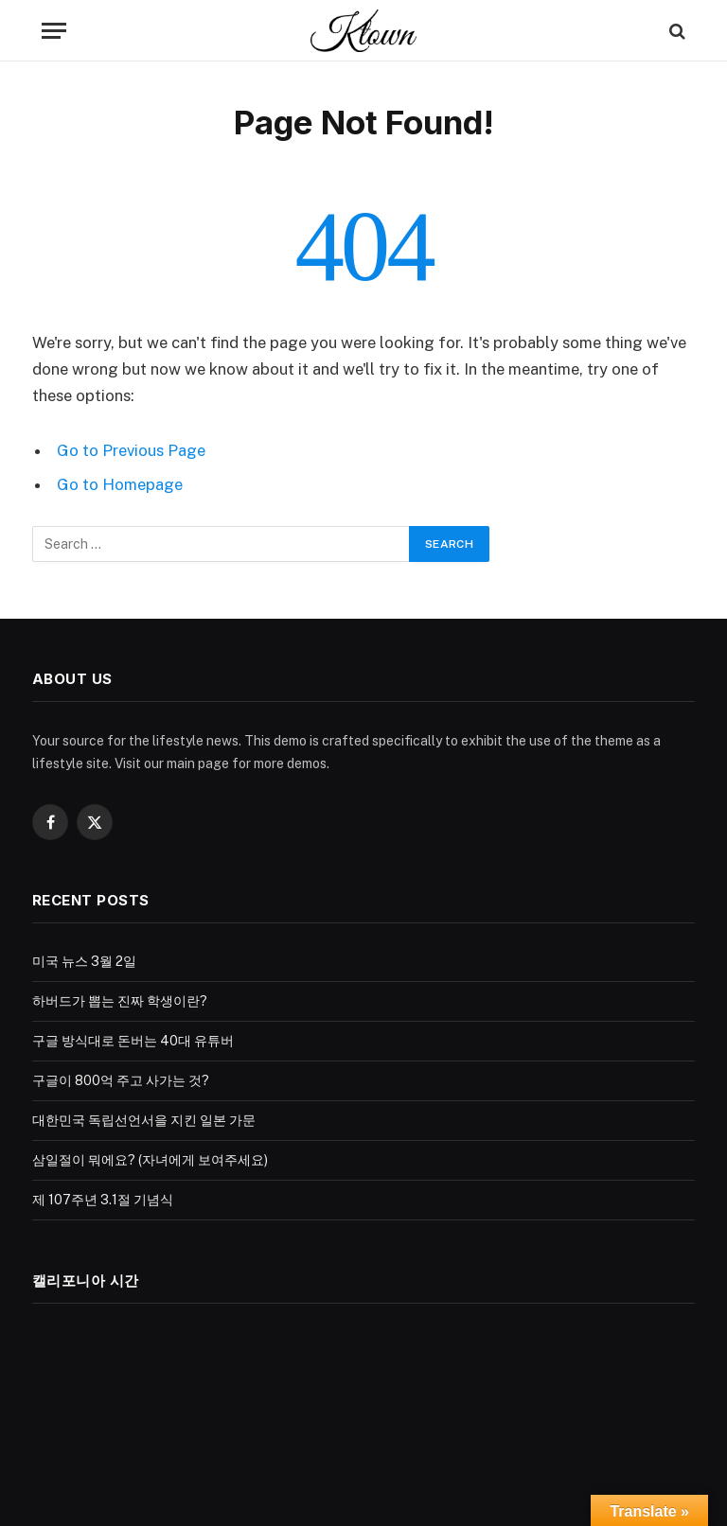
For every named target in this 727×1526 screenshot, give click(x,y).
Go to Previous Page (131, 450)
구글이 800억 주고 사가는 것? (120, 1080)
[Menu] (54, 30)
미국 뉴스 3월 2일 (84, 961)
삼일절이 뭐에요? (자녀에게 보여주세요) (150, 1159)
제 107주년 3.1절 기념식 (102, 1199)
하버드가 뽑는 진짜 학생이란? (119, 1001)
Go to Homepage (120, 484)
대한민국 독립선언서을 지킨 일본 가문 (144, 1120)
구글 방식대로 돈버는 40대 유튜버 (133, 1040)
